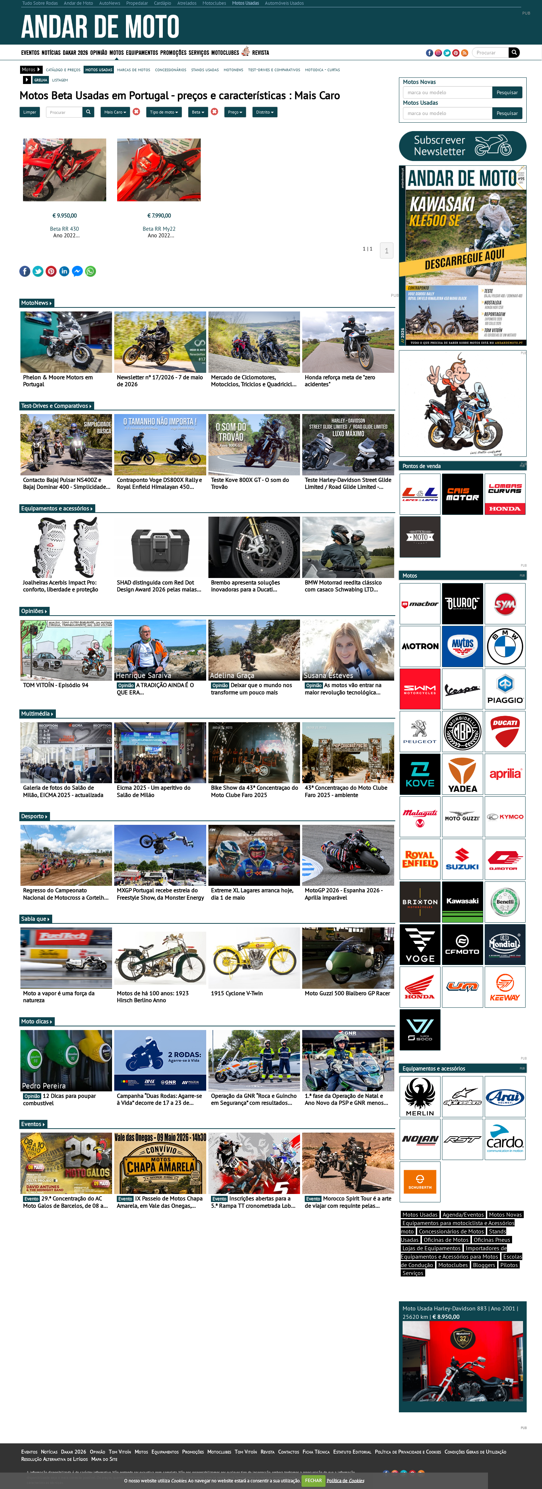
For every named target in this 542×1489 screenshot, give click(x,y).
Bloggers (484, 1264)
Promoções (173, 52)
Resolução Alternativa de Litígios (54, 1459)
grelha (40, 79)
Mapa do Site (104, 1459)
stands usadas (205, 69)
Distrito (265, 112)
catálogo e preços (63, 69)
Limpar (29, 112)
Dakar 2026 (75, 52)
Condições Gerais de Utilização (475, 1451)
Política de (345, 1480)
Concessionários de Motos (451, 1231)
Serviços (199, 52)
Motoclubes (225, 52)
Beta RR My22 (159, 228)
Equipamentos (142, 52)
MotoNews (37, 302)
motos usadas (98, 69)
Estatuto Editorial (352, 1451)
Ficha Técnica (316, 1451)
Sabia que (35, 918)
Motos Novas (505, 1214)
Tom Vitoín (120, 1451)
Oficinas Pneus (492, 1239)
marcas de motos (133, 69)
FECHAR (313, 1480)
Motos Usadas (420, 1214)
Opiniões (34, 611)
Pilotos (509, 1264)
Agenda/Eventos (463, 1214)
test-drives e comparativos (274, 69)
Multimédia (37, 713)
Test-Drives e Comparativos (56, 405)
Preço (235, 112)
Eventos (30, 52)
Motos (116, 52)
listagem (60, 79)
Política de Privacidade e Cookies (408, 1451)
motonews (233, 69)
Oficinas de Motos (446, 1239)
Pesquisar (507, 92)
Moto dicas (37, 1021)
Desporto (34, 816)
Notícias (51, 52)
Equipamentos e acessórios (57, 508)
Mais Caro (115, 112)
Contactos (288, 1451)
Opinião (98, 52)
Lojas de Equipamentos (432, 1248)
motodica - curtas (322, 69)
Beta (198, 112)
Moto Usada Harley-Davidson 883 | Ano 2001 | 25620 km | (463, 1353)
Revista (260, 52)
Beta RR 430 (64, 228)
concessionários (170, 69)
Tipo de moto (164, 112)
